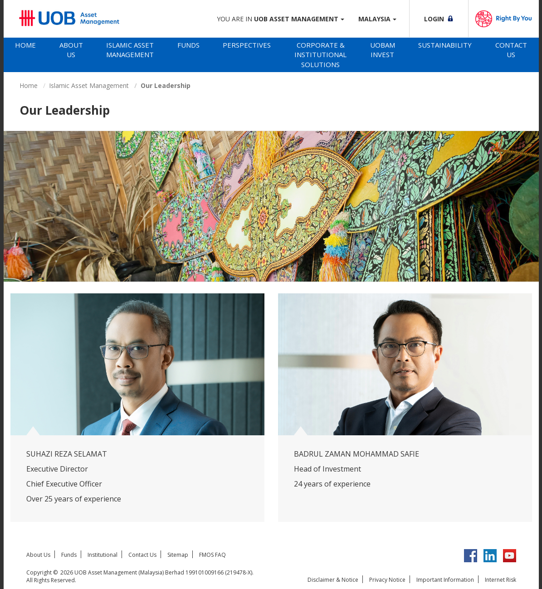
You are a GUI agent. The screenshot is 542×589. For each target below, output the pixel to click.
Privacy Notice (387, 580)
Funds (188, 44)
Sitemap (177, 555)
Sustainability (445, 44)
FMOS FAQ (212, 555)
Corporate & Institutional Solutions (320, 54)
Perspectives (247, 44)
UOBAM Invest (382, 49)
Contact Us (511, 49)
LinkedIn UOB (490, 555)
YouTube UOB (509, 555)
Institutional (102, 555)
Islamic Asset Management (130, 49)
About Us (71, 49)
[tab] (26, 55)
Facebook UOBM (470, 555)
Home (25, 44)
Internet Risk (500, 580)
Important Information (445, 580)
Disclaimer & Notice (333, 580)
